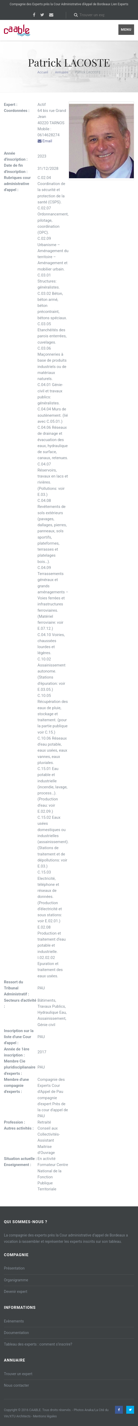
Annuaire (61, 72)
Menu (126, 29)
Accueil (42, 72)
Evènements (14, 1321)
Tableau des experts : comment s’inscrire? (38, 1344)
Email (45, 141)
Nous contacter (16, 1385)
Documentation (16, 1333)
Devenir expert (15, 1291)
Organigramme (16, 1280)
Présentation (14, 1268)
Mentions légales (45, 1416)
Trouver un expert (18, 1374)
